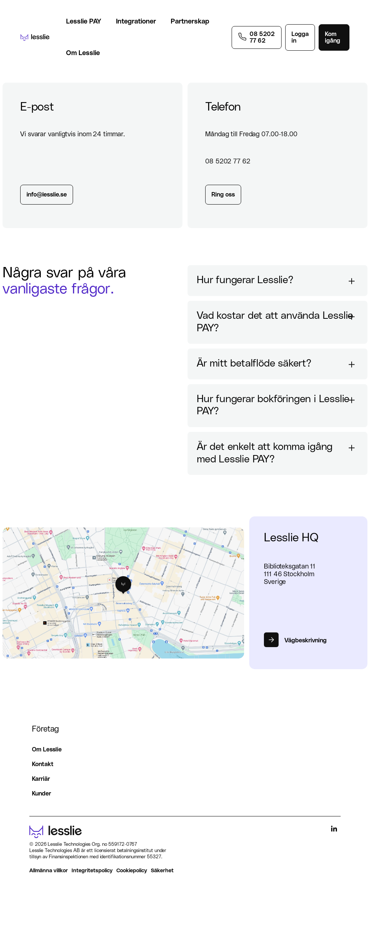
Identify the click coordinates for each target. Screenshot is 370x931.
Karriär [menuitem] (41, 779)
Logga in (300, 37)
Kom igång (332, 37)
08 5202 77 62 (262, 37)
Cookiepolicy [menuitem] (131, 870)
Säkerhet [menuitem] (162, 870)
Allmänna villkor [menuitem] (48, 870)
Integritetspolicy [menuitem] (92, 870)
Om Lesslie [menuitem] (47, 750)
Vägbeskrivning (305, 640)
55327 (154, 857)
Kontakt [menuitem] (43, 764)
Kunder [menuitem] (41, 794)
